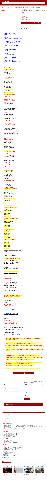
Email (25, 395)
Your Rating (26, 384)
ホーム (3, 7)
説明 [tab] (21, 28)
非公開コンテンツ (9, 7)
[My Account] (42, 1)
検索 (43, 3)
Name (25, 392)
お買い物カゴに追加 (27, 22)
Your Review (26, 386)
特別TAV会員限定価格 (18, 7)
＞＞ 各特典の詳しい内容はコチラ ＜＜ (8, 457)
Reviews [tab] (25, 28)
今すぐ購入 (37, 22)
